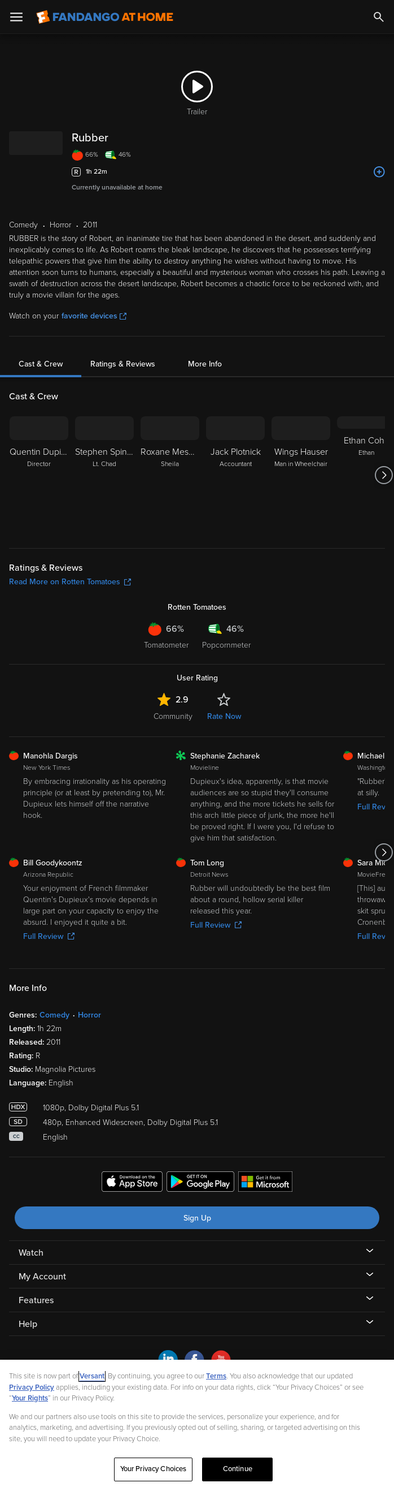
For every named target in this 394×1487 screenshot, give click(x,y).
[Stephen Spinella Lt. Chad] (104, 475)
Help (28, 1324)
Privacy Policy (31, 1387)
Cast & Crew (41, 364)
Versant (92, 1376)
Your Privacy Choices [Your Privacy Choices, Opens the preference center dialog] (153, 1468)
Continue (237, 1468)
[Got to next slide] (383, 475)
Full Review (49, 936)
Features (36, 1300)
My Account (42, 1276)
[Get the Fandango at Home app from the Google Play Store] (200, 1183)
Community (173, 716)
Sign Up (197, 1218)
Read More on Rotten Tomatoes (70, 582)
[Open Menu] (16, 17)
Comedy (54, 1015)
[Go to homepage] (105, 17)
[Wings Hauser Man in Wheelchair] (301, 475)
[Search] (378, 17)
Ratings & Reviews (122, 364)
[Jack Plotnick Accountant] (235, 475)
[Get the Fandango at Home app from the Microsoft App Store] (265, 1183)
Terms (216, 1376)
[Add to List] (379, 172)
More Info (205, 364)
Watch (31, 1252)
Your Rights (30, 1398)
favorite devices (94, 316)
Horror (89, 1015)
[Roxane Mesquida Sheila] (170, 475)
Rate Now (224, 716)
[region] (197, 1423)
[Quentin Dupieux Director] (39, 475)
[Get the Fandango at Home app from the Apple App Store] (132, 1183)
